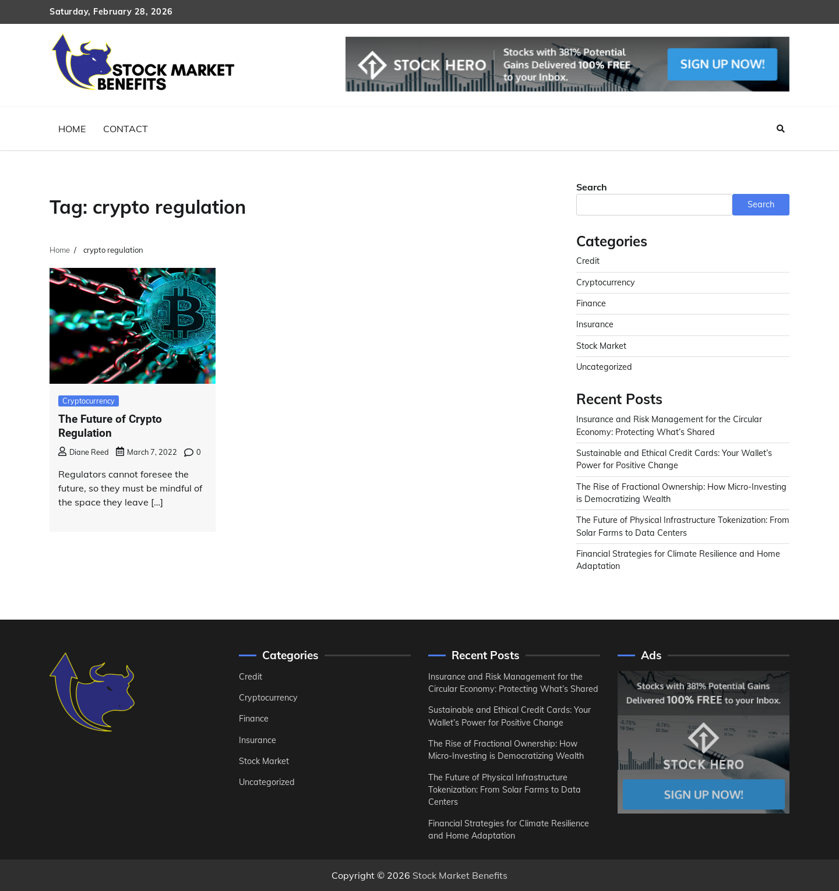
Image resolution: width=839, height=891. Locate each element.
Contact (125, 129)
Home (72, 129)
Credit (588, 261)
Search (591, 187)
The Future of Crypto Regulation (110, 426)
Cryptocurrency (88, 400)
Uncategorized (604, 367)
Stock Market (601, 346)
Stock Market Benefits (460, 875)
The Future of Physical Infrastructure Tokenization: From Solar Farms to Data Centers (504, 790)
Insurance (595, 324)
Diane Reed (83, 452)
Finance (591, 303)
